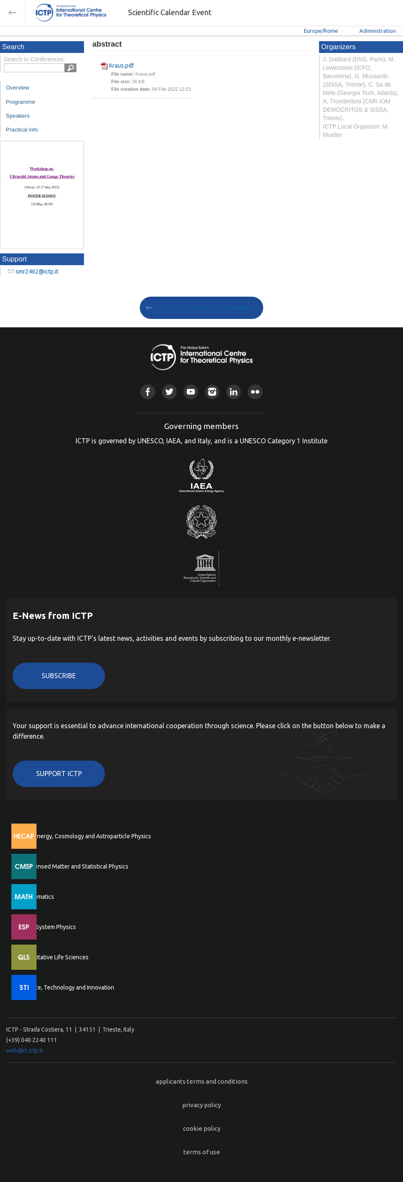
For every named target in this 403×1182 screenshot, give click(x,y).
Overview (17, 87)
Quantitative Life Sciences (55, 957)
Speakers (17, 116)
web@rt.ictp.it (24, 1050)
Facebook (147, 391)
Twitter (169, 391)
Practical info (22, 129)
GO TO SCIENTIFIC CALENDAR (205, 307)
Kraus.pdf (121, 65)
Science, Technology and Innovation (67, 987)
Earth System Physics (48, 927)
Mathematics (37, 896)
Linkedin (233, 391)
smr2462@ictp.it (37, 271)
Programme (20, 102)
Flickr (255, 391)
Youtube (190, 391)
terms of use (201, 1152)
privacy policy (201, 1104)
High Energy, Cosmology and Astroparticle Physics (86, 836)
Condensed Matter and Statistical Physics (74, 866)
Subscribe (59, 675)
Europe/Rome (321, 31)
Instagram (212, 391)
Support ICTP (59, 773)
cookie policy (201, 1128)
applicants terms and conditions (202, 1081)
